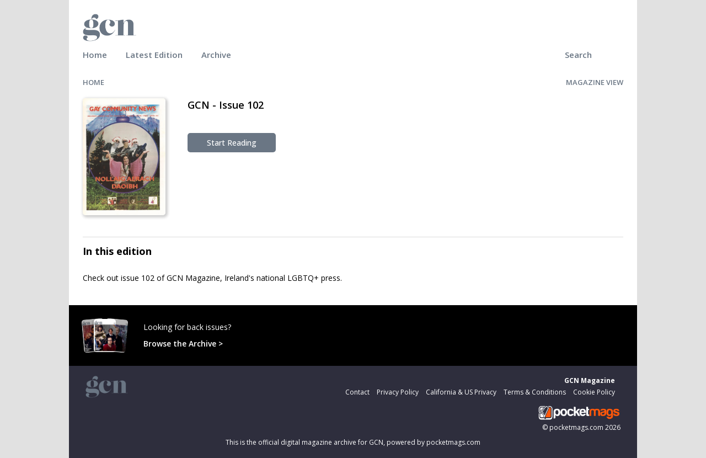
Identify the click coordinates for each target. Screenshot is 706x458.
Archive (216, 54)
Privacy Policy (398, 392)
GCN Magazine (589, 380)
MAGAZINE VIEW (594, 82)
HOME (93, 82)
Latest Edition (154, 54)
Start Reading (231, 142)
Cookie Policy (594, 392)
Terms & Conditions (535, 392)
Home (95, 54)
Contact (357, 392)
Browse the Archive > (183, 343)
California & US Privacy (461, 392)
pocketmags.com (576, 427)
